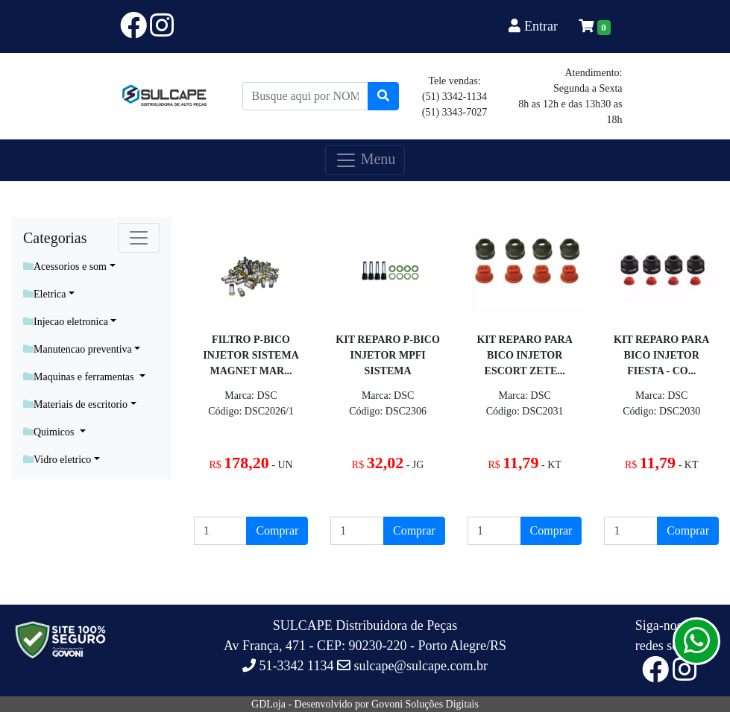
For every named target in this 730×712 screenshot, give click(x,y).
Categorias (55, 238)
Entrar (535, 26)
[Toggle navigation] (139, 238)
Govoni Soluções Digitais (425, 704)
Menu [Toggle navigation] (365, 160)
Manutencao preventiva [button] (77, 349)
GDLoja (268, 704)
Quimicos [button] (50, 432)
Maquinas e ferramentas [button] (79, 376)
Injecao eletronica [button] (65, 321)
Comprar (277, 530)
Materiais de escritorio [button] (75, 404)
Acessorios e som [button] (65, 266)
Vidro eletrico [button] (57, 459)
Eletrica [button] (44, 294)
